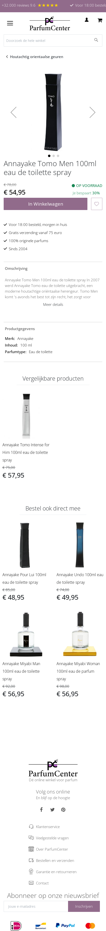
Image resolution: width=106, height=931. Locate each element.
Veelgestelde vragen (52, 837)
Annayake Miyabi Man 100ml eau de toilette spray (21, 671)
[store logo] (50, 23)
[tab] (53, 268)
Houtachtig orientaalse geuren (37, 56)
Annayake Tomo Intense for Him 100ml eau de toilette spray (25, 452)
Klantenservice (48, 826)
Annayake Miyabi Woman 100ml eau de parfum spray (78, 671)
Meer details (53, 304)
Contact (42, 883)
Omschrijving (16, 268)
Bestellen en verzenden (55, 860)
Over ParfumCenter (52, 849)
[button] (13, 112)
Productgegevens (20, 328)
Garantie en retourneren (56, 871)
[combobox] (53, 40)
